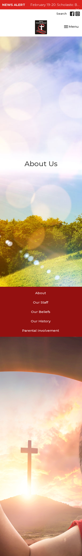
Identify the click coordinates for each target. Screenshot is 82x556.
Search (61, 13)
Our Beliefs (40, 312)
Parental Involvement (40, 330)
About (40, 293)
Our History (41, 321)
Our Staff (40, 302)
